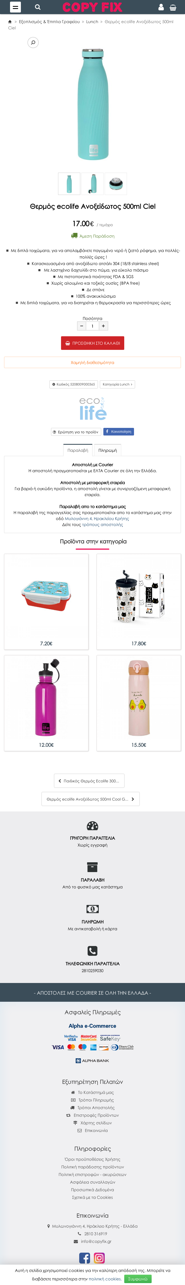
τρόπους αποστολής (102, 524)
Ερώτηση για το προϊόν (75, 432)
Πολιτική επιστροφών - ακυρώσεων (92, 1174)
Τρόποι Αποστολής (92, 1107)
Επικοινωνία (96, 1130)
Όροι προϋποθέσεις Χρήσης (92, 1159)
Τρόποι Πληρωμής (92, 1099)
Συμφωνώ (138, 1278)
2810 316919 (95, 1233)
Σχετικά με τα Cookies (92, 1197)
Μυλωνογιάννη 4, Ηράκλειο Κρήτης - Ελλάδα (95, 1226)
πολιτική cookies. (105, 1278)
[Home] (9, 21)
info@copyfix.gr (92, 1241)
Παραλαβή (78, 450)
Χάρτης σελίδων (92, 1122)
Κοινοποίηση (118, 432)
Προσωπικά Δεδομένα (92, 1189)
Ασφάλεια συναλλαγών (92, 1182)
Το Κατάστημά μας (92, 1092)
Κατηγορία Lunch (117, 384)
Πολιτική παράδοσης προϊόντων (92, 1166)
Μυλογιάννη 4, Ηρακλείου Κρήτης (97, 518)
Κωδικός (73, 384)
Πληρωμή (107, 450)
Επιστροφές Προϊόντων (92, 1115)
